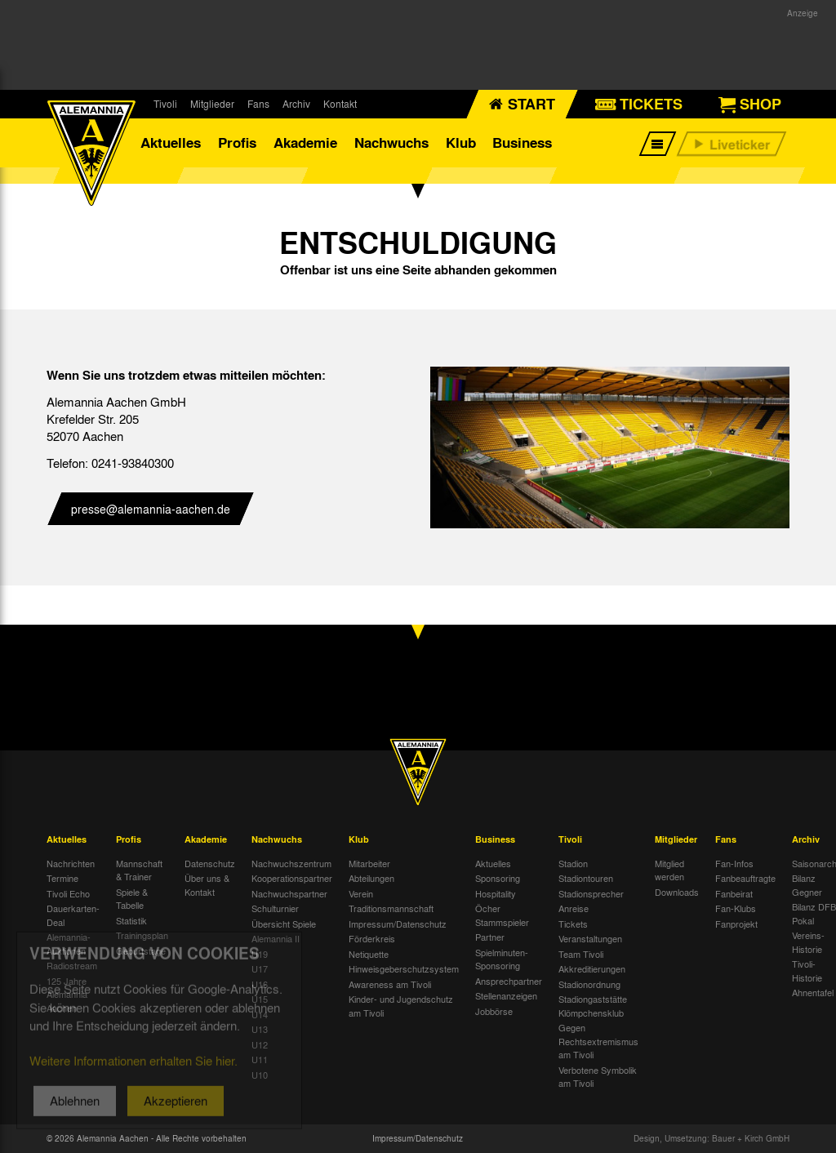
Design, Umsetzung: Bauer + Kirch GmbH (711, 1138)
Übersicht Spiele (283, 923)
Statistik (131, 920)
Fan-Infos (734, 863)
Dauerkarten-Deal (73, 914)
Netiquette (369, 953)
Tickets (573, 923)
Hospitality (495, 893)
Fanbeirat (734, 893)
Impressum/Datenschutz (398, 923)
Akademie (305, 142)
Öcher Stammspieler (502, 914)
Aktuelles (170, 142)
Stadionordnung (589, 984)
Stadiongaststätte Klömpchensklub (592, 1005)
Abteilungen (371, 877)
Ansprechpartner (508, 980)
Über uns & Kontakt (207, 884)
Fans (258, 103)
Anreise (573, 908)
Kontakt (340, 103)
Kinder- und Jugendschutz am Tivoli (401, 1005)
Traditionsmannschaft (391, 908)
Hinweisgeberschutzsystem (404, 968)
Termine (62, 877)
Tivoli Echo (68, 893)
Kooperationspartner (291, 877)
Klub (461, 142)
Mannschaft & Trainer (139, 870)
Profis (237, 142)
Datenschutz (210, 863)
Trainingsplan (142, 935)
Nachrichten (71, 863)
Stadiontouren (585, 877)
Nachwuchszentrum (291, 863)
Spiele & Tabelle (132, 898)
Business (522, 142)
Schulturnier (275, 908)
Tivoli (165, 103)
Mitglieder (212, 103)
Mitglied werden (669, 870)
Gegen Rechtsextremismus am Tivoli (598, 1041)
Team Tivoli (580, 953)
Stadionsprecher (591, 893)
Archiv (296, 103)
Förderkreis (372, 938)
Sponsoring (497, 877)
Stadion (573, 863)
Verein (361, 893)
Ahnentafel (813, 992)
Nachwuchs (391, 142)
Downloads (677, 891)
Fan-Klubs (735, 908)
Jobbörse (494, 1010)
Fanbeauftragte (745, 877)
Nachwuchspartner (289, 893)
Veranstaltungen (590, 938)
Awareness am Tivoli (390, 984)
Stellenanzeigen (506, 995)
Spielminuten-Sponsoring (501, 959)
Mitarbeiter (369, 863)
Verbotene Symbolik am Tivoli (597, 1076)
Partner (490, 936)
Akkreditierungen (591, 968)
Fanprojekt (736, 923)
